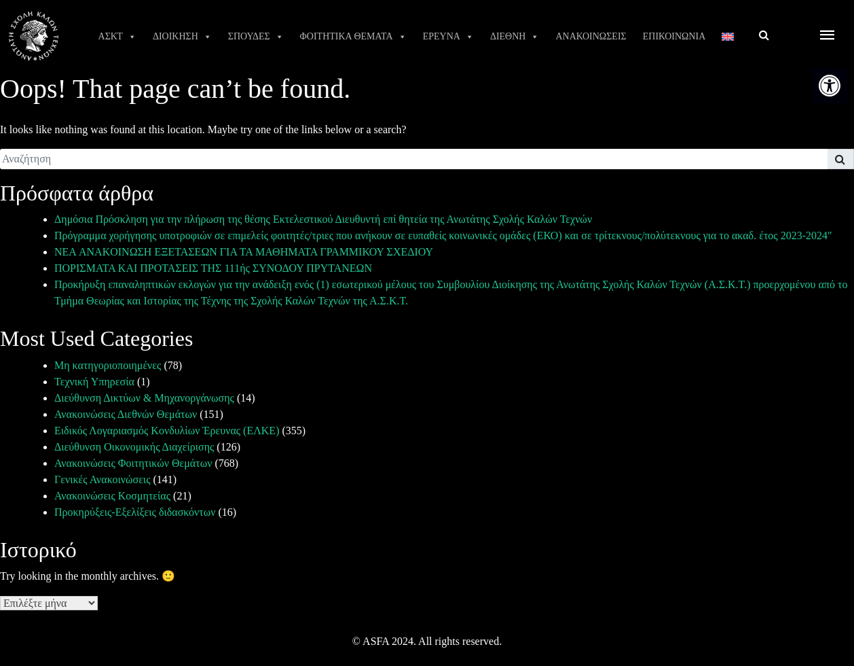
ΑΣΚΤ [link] (117, 36)
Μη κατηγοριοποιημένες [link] (107, 365)
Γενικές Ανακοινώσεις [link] (102, 479)
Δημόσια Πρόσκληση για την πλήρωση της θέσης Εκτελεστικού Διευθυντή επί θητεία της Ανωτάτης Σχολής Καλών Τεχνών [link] (323, 219)
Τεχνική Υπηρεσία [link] (94, 381)
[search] (414, 159)
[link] (829, 85)
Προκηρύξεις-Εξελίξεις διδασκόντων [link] (134, 512)
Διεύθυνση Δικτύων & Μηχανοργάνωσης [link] (144, 398)
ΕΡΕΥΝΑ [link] (448, 36)
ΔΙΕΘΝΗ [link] (515, 36)
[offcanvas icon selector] (827, 36)
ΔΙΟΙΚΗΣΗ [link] (182, 36)
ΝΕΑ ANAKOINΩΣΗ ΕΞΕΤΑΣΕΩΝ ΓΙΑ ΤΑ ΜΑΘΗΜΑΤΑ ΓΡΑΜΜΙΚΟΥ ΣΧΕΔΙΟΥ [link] (243, 252)
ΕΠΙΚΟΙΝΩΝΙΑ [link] (674, 36)
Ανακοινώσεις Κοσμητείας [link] (112, 496)
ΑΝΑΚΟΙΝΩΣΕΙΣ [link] (590, 36)
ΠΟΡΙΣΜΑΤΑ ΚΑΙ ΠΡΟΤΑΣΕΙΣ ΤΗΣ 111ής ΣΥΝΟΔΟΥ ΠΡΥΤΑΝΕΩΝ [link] (213, 268)
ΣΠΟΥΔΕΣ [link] (256, 36)
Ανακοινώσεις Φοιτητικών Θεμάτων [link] (133, 463)
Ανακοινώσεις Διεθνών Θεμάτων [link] (125, 414)
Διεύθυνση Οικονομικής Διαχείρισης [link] (134, 447)
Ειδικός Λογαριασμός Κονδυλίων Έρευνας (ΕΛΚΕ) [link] (166, 430)
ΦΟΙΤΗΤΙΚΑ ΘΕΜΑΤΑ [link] (353, 36)
